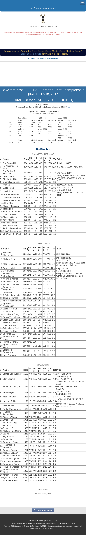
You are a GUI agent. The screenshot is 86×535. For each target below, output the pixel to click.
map (68, 107)
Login (31, 8)
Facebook (44, 8)
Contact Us (53, 8)
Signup (37, 8)
